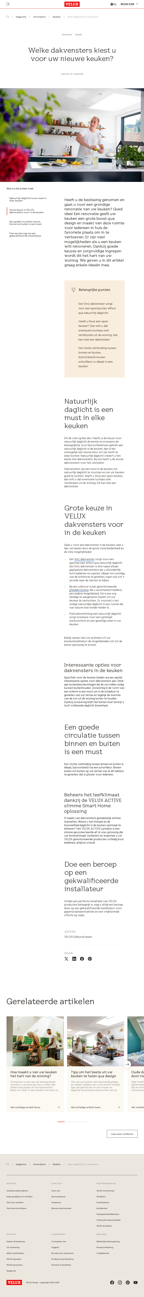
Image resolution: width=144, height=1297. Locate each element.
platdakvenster (79, 590)
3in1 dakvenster (84, 559)
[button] (8, 17)
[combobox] (113, 4)
